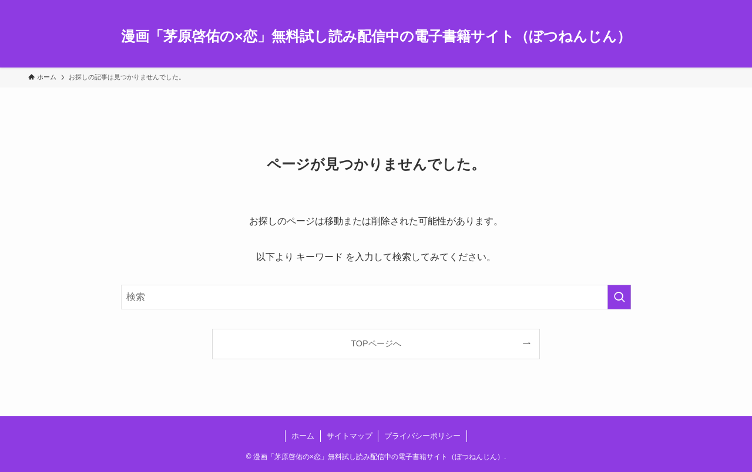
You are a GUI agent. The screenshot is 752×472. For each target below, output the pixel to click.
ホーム (302, 435)
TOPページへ (376, 343)
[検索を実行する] (619, 297)
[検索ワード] (376, 297)
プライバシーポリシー (422, 435)
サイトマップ (349, 435)
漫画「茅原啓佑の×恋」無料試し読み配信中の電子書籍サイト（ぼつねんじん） (375, 36)
